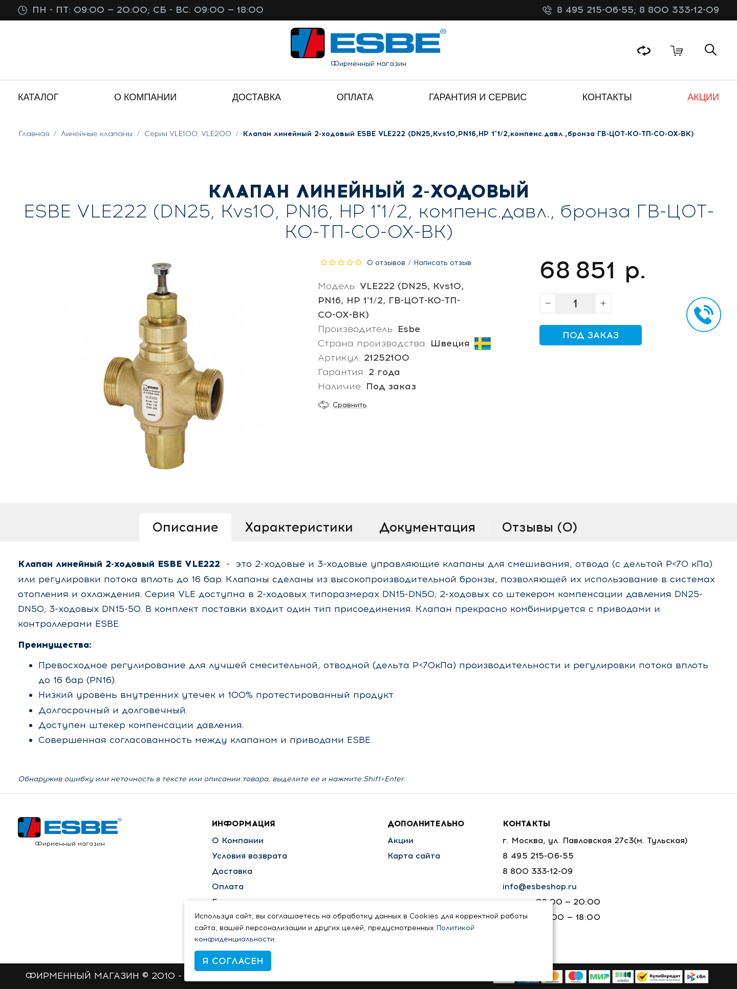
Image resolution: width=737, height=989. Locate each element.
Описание (185, 527)
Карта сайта (413, 856)
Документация (427, 527)
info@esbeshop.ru (540, 886)
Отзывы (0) (539, 527)
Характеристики (299, 527)
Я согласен (233, 960)
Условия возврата (249, 856)
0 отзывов (386, 262)
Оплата (228, 886)
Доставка (232, 871)
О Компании (238, 840)
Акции (400, 840)
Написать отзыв (442, 262)
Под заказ (590, 335)
